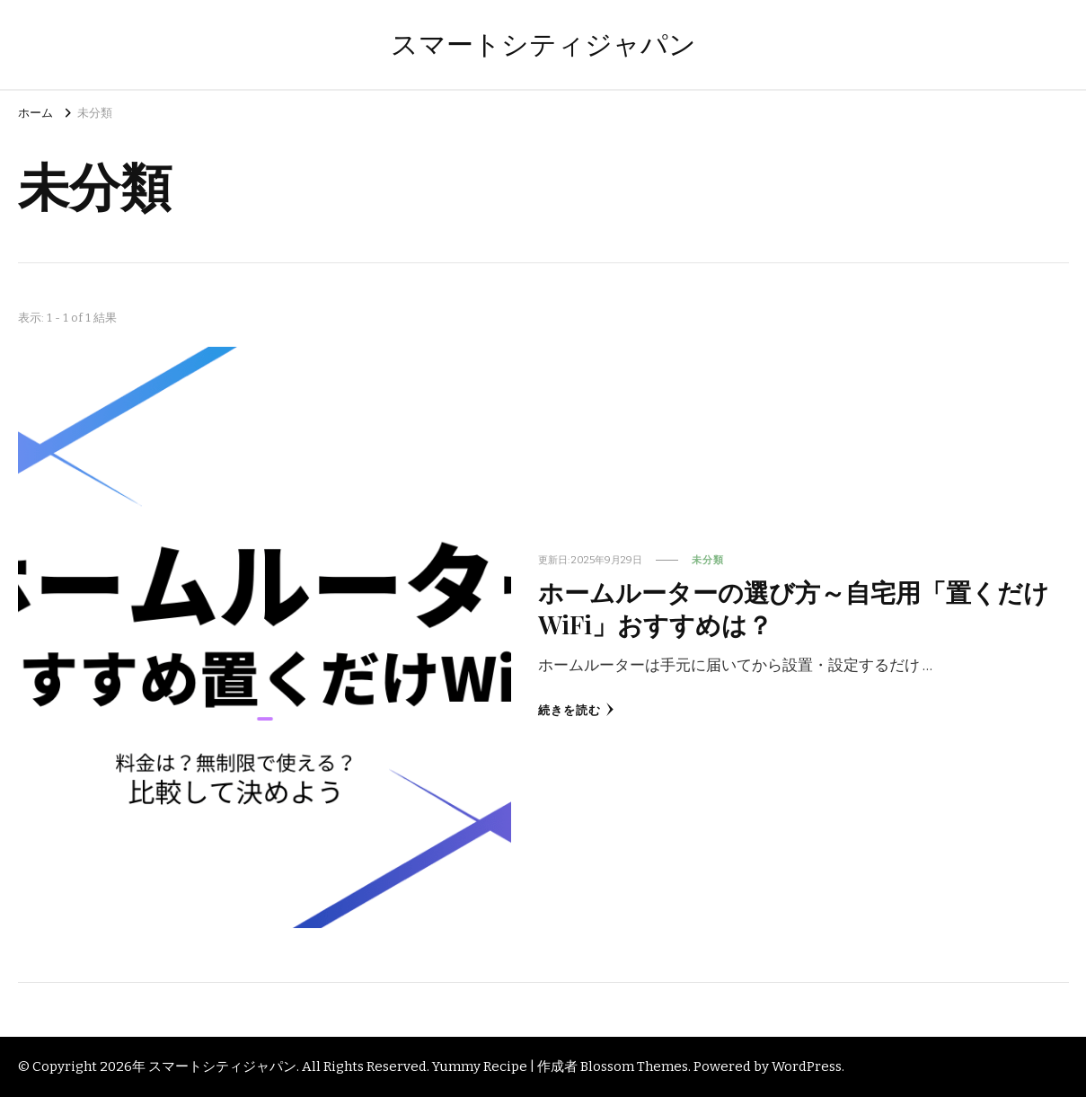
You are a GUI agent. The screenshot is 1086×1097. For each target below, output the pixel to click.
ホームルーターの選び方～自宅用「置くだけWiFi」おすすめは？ (793, 607)
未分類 (708, 559)
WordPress (807, 1066)
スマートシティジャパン (543, 44)
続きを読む (576, 710)
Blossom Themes (634, 1066)
